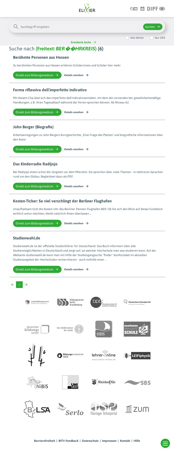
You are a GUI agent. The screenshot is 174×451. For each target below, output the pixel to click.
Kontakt (125, 440)
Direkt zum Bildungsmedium (37, 75)
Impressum (109, 440)
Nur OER (160, 37)
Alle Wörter (137, 37)
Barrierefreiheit (44, 440)
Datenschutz (90, 440)
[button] (165, 443)
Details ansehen (76, 75)
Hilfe (137, 440)
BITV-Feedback (68, 440)
